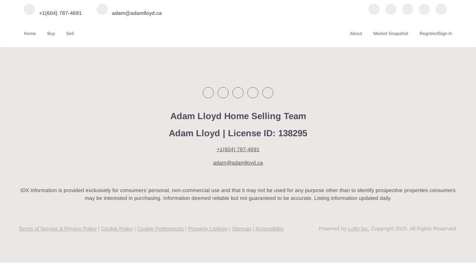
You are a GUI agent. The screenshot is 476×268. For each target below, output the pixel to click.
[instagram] (407, 10)
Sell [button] (70, 33)
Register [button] (428, 33)
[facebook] (374, 10)
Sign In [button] (445, 33)
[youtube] (424, 10)
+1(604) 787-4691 (238, 149)
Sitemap (241, 229)
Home (30, 33)
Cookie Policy (117, 229)
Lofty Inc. (359, 229)
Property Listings (208, 229)
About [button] (356, 33)
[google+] (441, 10)
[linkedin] (390, 10)
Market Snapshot (390, 33)
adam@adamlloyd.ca (238, 163)
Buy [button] (51, 33)
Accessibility (269, 229)
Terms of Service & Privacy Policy (58, 229)
